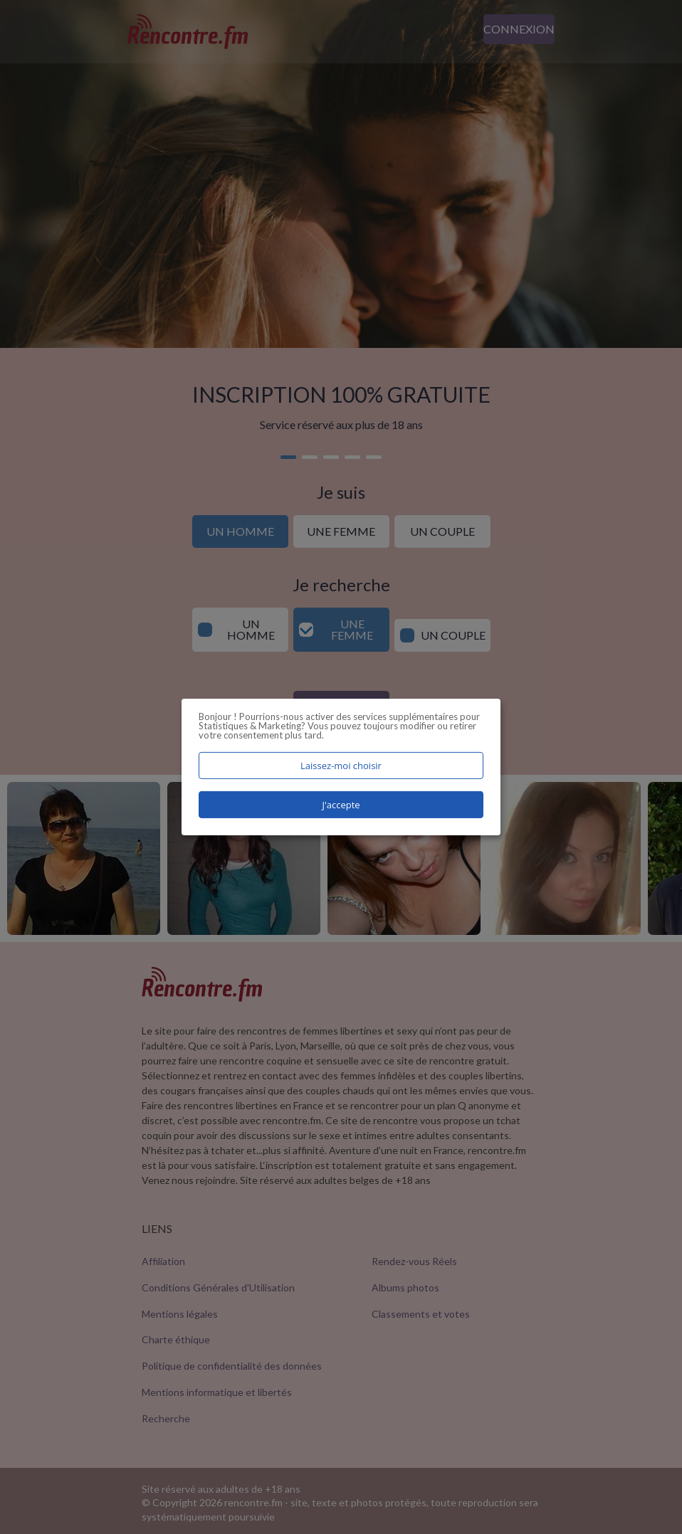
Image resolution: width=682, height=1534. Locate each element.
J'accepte (341, 804)
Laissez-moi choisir (341, 765)
